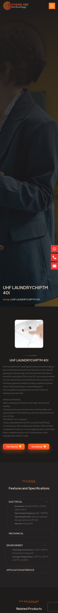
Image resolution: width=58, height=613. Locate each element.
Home (6, 299)
